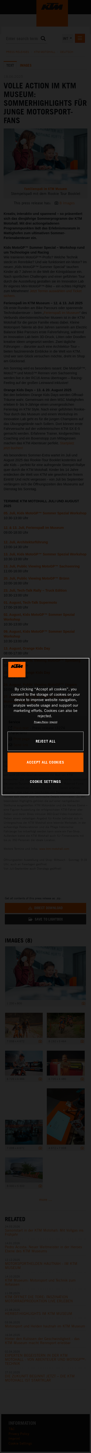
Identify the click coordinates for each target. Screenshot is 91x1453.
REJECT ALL (46, 741)
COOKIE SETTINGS (45, 781)
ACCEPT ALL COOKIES (45, 762)
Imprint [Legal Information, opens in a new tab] (53, 721)
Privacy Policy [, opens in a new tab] (41, 721)
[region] (45, 726)
